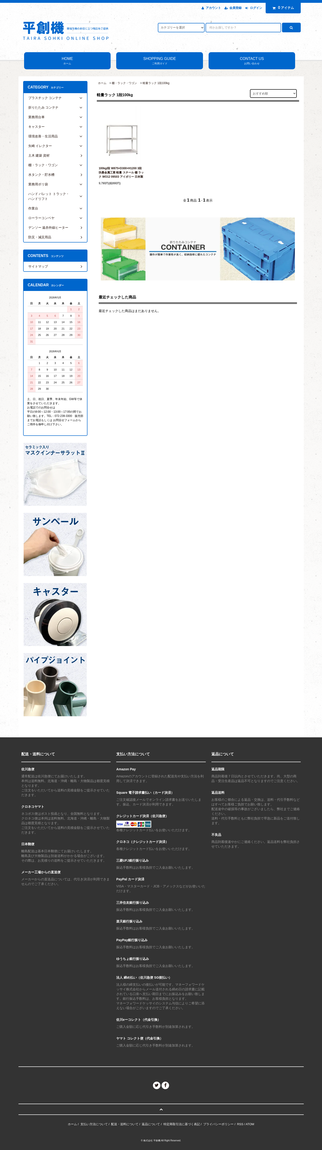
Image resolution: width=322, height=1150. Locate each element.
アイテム (282, 8)
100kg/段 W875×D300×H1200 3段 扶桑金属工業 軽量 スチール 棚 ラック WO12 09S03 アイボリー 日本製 (121, 172)
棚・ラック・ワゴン (124, 83)
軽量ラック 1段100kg (156, 83)
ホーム (102, 83)
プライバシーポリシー (218, 1124)
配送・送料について (124, 1124)
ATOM (250, 1124)
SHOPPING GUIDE (159, 61)
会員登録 (235, 8)
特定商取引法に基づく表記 (181, 1124)
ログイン (256, 8)
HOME (67, 61)
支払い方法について (94, 1124)
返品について (151, 1124)
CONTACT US (252, 61)
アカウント (213, 8)
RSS (240, 1124)
